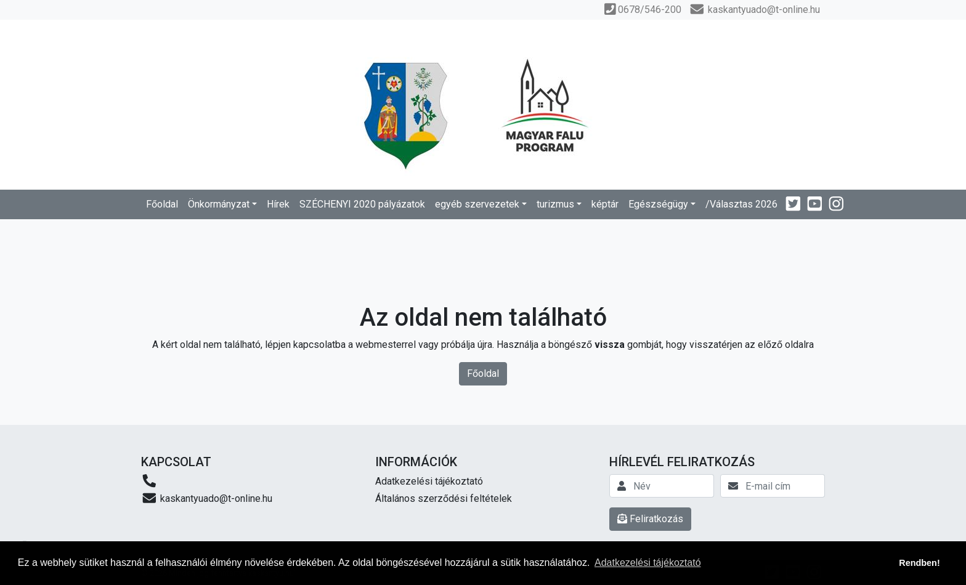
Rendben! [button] (919, 563)
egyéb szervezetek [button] (477, 204)
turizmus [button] (555, 204)
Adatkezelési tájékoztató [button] (648, 562)
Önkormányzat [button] (219, 204)
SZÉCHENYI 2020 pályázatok (362, 204)
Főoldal (162, 204)
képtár (605, 204)
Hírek (278, 204)
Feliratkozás (650, 519)
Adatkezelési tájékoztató (429, 481)
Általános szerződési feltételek (443, 498)
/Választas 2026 (741, 204)
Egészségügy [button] (658, 204)
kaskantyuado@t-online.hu (206, 497)
